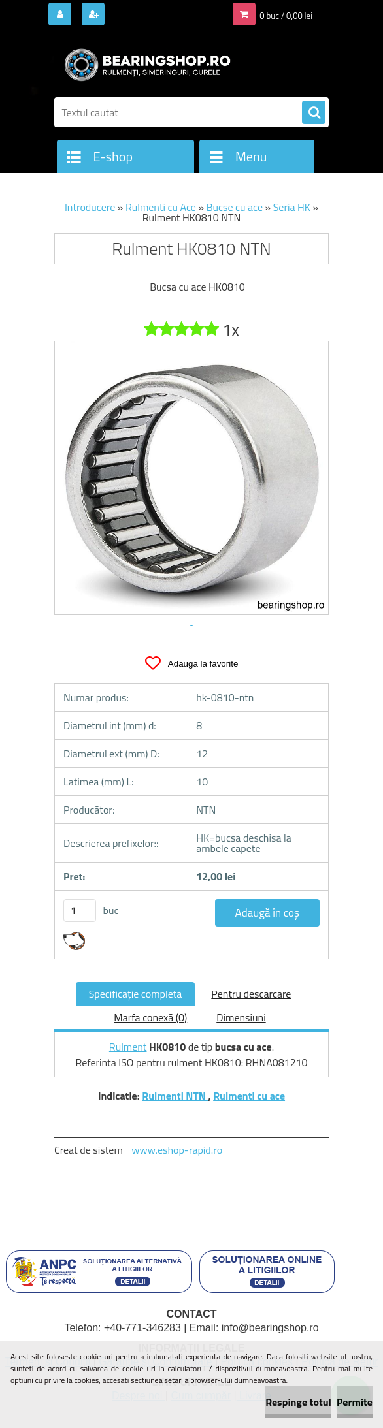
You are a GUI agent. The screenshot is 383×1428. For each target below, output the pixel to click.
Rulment (128, 1047)
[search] (313, 113)
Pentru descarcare (251, 994)
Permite (355, 1402)
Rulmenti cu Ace (160, 207)
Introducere (90, 207)
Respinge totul (298, 1402)
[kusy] (79, 910)
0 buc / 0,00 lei (285, 15)
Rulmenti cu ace (249, 1095)
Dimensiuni (240, 1017)
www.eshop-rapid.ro (176, 1150)
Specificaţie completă (135, 994)
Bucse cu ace (235, 207)
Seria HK (291, 207)
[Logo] (144, 63)
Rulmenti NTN (175, 1095)
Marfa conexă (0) (150, 1017)
